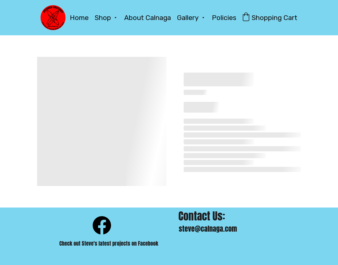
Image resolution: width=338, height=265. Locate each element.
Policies (224, 18)
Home (79, 18)
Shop (103, 18)
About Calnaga (147, 18)
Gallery (188, 18)
